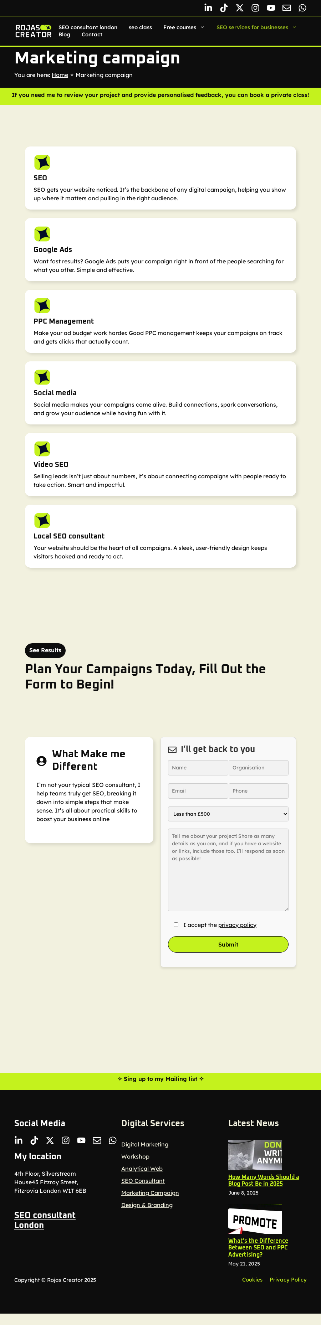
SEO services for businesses (259, 27)
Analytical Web (142, 1168)
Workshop (135, 1156)
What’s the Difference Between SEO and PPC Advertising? (258, 1247)
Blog (64, 34)
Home (60, 74)
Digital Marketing (144, 1144)
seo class (140, 27)
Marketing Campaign (150, 1192)
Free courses (187, 27)
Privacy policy (288, 1279)
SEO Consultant (143, 1180)
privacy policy (237, 924)
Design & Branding (147, 1204)
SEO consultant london (87, 27)
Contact (92, 34)
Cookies (252, 1279)
